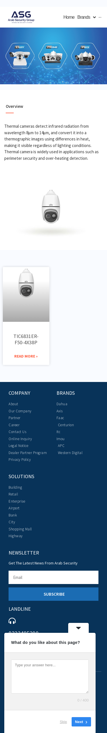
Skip (63, 721)
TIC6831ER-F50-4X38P (26, 339)
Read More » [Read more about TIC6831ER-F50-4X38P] (26, 356)
